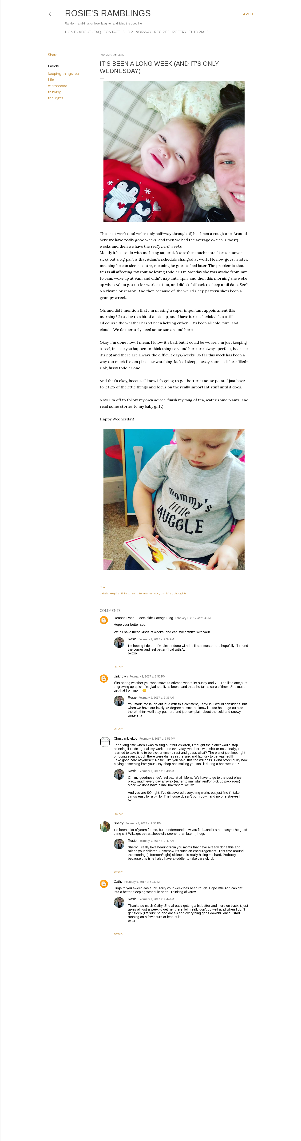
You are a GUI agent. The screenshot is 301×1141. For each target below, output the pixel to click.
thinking (54, 92)
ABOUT (85, 32)
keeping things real (63, 74)
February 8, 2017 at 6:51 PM (157, 738)
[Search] (245, 14)
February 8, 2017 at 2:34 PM (193, 618)
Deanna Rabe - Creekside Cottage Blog (143, 618)
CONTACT (111, 32)
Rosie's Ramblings (108, 13)
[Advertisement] (174, 1096)
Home (70, 32)
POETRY (179, 32)
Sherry (119, 823)
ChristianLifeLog (126, 738)
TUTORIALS (199, 32)
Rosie (132, 639)
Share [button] (52, 55)
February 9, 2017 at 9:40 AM (156, 771)
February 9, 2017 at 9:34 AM (156, 639)
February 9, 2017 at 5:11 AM (142, 881)
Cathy (118, 881)
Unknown (121, 676)
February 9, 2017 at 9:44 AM (156, 899)
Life (51, 80)
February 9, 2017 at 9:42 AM (156, 841)
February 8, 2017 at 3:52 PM (147, 676)
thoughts (55, 98)
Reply (118, 667)
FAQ (97, 32)
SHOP (128, 32)
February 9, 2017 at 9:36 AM (156, 697)
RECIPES (162, 32)
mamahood (57, 86)
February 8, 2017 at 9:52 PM (143, 823)
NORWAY (143, 32)
